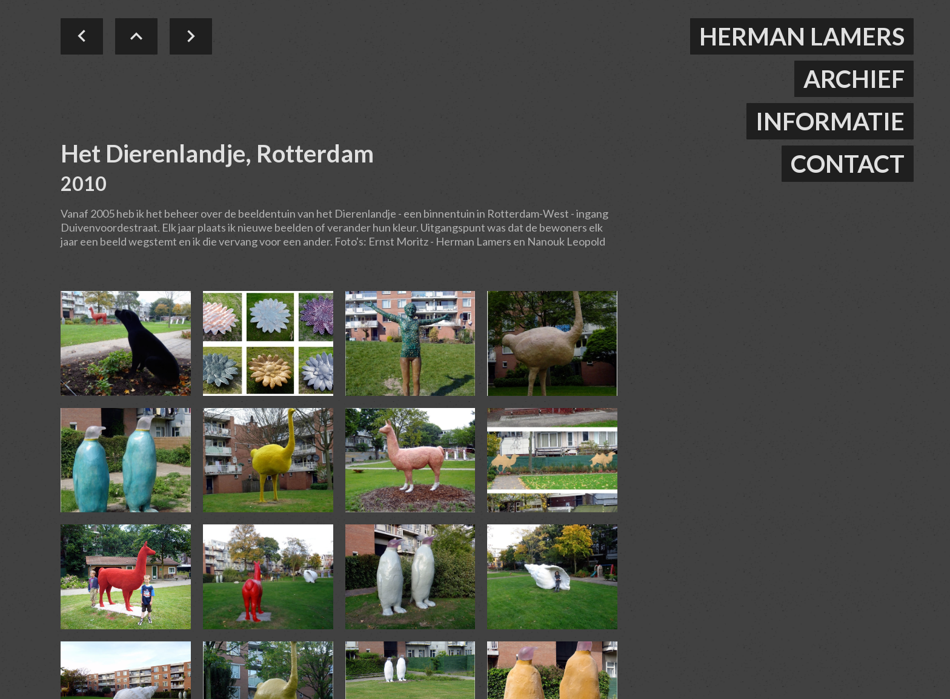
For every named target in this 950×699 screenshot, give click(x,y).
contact (848, 163)
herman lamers (802, 36)
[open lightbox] (126, 343)
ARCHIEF (854, 78)
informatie (830, 121)
